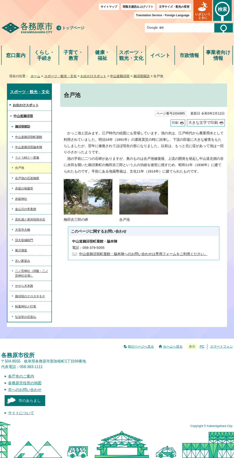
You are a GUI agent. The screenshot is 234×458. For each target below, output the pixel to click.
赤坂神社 (21, 199)
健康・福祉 (102, 55)
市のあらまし (30, 401)
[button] (202, 10)
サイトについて (21, 413)
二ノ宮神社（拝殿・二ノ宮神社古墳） (31, 273)
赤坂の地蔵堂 (24, 188)
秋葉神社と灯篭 (25, 306)
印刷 (175, 123)
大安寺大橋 (22, 229)
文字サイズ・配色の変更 (174, 6)
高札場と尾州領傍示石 (30, 219)
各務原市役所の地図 (24, 383)
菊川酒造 (21, 250)
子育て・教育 (73, 55)
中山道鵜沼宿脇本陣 (28, 147)
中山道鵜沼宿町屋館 (28, 137)
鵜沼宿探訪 (141, 76)
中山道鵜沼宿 (120, 76)
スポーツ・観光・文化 (131, 55)
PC (202, 346)
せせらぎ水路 (24, 286)
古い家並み (22, 261)
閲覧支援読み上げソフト (138, 6)
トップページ (73, 28)
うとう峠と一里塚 (27, 157)
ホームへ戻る (173, 346)
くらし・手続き (44, 55)
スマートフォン (221, 346)
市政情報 (189, 55)
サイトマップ (109, 6)
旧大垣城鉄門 (24, 240)
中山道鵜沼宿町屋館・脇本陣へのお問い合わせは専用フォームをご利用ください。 (143, 254)
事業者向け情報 (218, 55)
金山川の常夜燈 (25, 209)
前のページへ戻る (141, 346)
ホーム (35, 76)
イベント (160, 55)
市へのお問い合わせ (24, 390)
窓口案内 (15, 55)
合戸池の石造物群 (27, 178)
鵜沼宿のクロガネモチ (30, 296)
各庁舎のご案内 (21, 376)
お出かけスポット (93, 76)
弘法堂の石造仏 (25, 317)
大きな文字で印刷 (203, 123)
